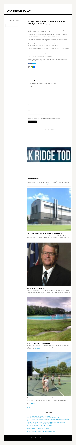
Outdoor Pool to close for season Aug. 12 (38, 343)
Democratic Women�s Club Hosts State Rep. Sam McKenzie (40, 430)
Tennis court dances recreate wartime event (40, 398)
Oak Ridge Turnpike (41, 73)
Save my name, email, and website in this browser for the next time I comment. (45, 118)
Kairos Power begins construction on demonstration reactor (44, 234)
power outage (50, 73)
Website (30, 111)
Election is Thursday (33, 179)
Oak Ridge (47, 72)
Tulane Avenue (31, 74)
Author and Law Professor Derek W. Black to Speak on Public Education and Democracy (46, 422)
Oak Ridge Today (19, 11)
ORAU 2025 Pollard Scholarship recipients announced (38, 429)
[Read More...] (45, 184)
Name (29, 99)
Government (42, 72)
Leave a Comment (42, 27)
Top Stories (51, 72)
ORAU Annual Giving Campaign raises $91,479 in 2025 (38, 416)
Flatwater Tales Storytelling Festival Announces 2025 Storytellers (41, 432)
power (46, 73)
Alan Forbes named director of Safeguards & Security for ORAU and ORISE (43, 418)
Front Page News (36, 72)
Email (29, 105)
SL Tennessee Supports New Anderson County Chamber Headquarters (42, 427)
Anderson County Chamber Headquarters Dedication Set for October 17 (42, 424)
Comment (30, 86)
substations (56, 73)
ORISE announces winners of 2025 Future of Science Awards (40, 425)
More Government (31, 408)
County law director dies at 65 (35, 288)
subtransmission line (63, 73)
